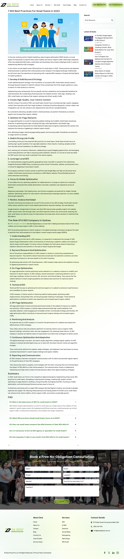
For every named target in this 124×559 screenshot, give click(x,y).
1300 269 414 (97, 526)
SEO (63, 522)
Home (35, 522)
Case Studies (37, 538)
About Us (36, 525)
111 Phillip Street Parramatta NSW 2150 (106, 522)
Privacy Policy (38, 553)
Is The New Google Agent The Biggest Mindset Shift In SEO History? (104, 38)
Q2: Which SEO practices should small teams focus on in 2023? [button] (43, 418)
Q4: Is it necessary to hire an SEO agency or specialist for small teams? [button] (43, 431)
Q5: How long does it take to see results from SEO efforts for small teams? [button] (43, 437)
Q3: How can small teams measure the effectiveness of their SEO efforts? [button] (43, 424)
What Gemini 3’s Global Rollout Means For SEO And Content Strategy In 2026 (104, 73)
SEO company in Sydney (18, 224)
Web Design (66, 538)
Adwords (65, 528)
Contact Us (37, 535)
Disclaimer (47, 553)
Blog (34, 532)
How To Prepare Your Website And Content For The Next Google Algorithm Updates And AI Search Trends (104, 61)
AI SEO (64, 525)
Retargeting (66, 535)
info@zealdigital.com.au (102, 531)
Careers (35, 528)
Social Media (66, 532)
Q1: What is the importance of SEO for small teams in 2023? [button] (43, 402)
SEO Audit (65, 542)
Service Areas (37, 542)
